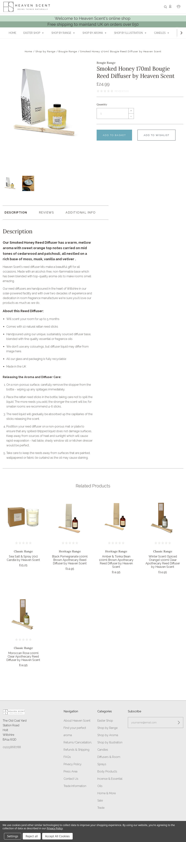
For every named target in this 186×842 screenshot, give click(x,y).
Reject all (32, 836)
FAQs (67, 756)
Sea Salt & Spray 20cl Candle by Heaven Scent (23, 557)
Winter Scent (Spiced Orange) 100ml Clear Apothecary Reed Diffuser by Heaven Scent (162, 561)
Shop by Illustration (130, 32)
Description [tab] (16, 212)
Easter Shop (33, 32)
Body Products (107, 771)
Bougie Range (106, 62)
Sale (100, 800)
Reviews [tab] (46, 212)
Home (12, 32)
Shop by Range (63, 32)
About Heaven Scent (77, 720)
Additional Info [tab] (81, 212)
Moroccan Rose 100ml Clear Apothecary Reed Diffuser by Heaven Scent (23, 656)
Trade (100, 807)
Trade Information (75, 785)
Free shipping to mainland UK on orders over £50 (93, 24)
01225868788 (12, 746)
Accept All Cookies (57, 836)
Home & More (106, 792)
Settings (12, 836)
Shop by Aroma (94, 32)
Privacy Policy (73, 763)
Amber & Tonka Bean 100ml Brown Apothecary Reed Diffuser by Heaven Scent (116, 561)
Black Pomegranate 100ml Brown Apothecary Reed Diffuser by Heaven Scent (70, 559)
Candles (161, 32)
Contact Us (71, 778)
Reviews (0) (122, 91)
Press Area (70, 771)
